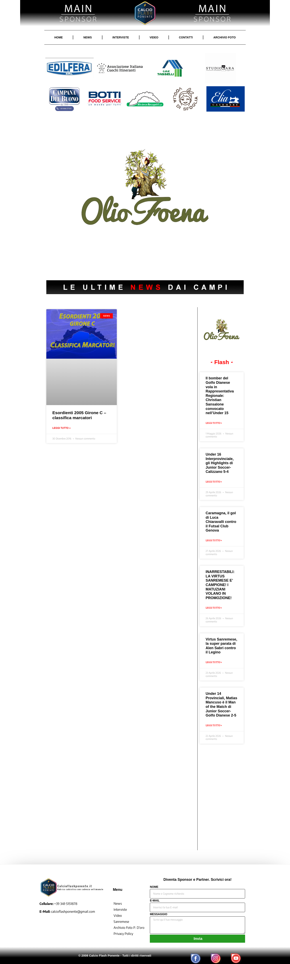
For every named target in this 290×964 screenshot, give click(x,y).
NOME (154, 886)
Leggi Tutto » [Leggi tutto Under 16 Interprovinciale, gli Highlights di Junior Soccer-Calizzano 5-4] (214, 481)
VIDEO (154, 37)
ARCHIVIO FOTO (224, 37)
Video (118, 916)
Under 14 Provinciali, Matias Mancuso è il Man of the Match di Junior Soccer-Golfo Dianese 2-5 (221, 704)
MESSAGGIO (158, 914)
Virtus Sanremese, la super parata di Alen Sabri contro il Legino (221, 645)
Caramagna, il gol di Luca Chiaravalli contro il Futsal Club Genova (221, 521)
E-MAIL (155, 900)
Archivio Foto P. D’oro (129, 928)
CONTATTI (186, 37)
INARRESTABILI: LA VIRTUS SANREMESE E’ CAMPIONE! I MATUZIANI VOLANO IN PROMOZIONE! (220, 585)
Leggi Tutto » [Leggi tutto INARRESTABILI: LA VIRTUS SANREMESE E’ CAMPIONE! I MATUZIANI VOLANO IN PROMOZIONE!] (214, 607)
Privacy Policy (123, 934)
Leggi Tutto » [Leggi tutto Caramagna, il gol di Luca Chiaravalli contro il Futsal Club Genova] (214, 540)
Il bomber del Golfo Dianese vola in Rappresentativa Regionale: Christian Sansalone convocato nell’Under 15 (220, 395)
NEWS (87, 37)
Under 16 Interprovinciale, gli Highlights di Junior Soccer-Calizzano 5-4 (220, 463)
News (118, 903)
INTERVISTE (120, 37)
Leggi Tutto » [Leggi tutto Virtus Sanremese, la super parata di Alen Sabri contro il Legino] (214, 662)
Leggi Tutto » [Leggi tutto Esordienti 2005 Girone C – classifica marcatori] (61, 428)
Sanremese (121, 922)
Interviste (120, 910)
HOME (58, 37)
